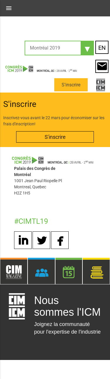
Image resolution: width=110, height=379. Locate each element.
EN (102, 47)
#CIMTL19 (31, 221)
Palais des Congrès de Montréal (34, 171)
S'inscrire (71, 85)
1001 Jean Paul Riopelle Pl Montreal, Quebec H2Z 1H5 (38, 186)
